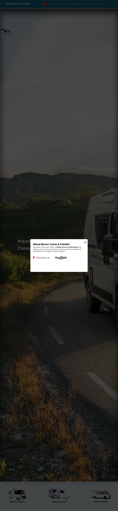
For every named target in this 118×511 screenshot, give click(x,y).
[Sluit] (85, 242)
